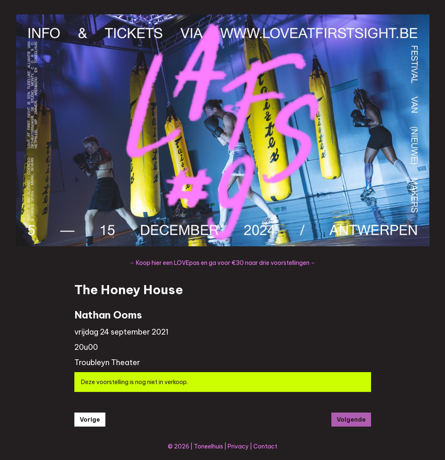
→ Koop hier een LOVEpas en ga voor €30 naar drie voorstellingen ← (222, 263)
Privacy (238, 446)
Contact (265, 446)
